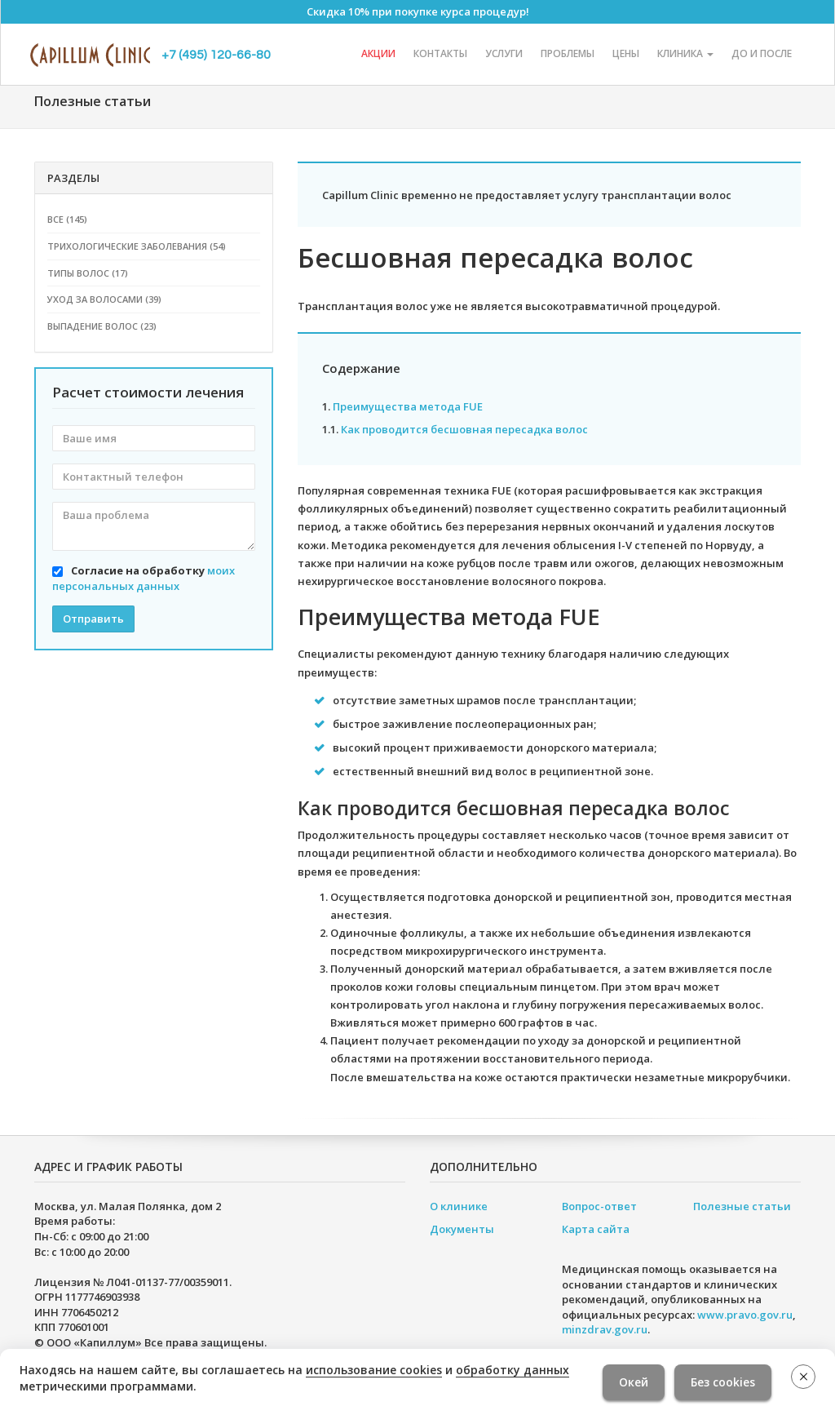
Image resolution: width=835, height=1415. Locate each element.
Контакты (440, 53)
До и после (761, 53)
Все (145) (67, 219)
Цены (625, 53)
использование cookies (374, 1369)
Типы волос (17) (87, 273)
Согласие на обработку (143, 578)
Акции (378, 53)
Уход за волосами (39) (104, 299)
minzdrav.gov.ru (604, 1329)
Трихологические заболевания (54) (136, 246)
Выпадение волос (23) (102, 326)
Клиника (685, 53)
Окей (633, 1382)
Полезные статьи (742, 1206)
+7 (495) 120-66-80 (216, 54)
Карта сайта (596, 1229)
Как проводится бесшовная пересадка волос (464, 429)
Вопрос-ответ (599, 1206)
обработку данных (512, 1369)
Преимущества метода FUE (408, 406)
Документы (462, 1229)
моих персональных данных (143, 578)
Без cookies (723, 1382)
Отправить (93, 618)
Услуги (504, 53)
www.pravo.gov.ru (745, 1314)
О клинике (459, 1206)
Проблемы (567, 53)
